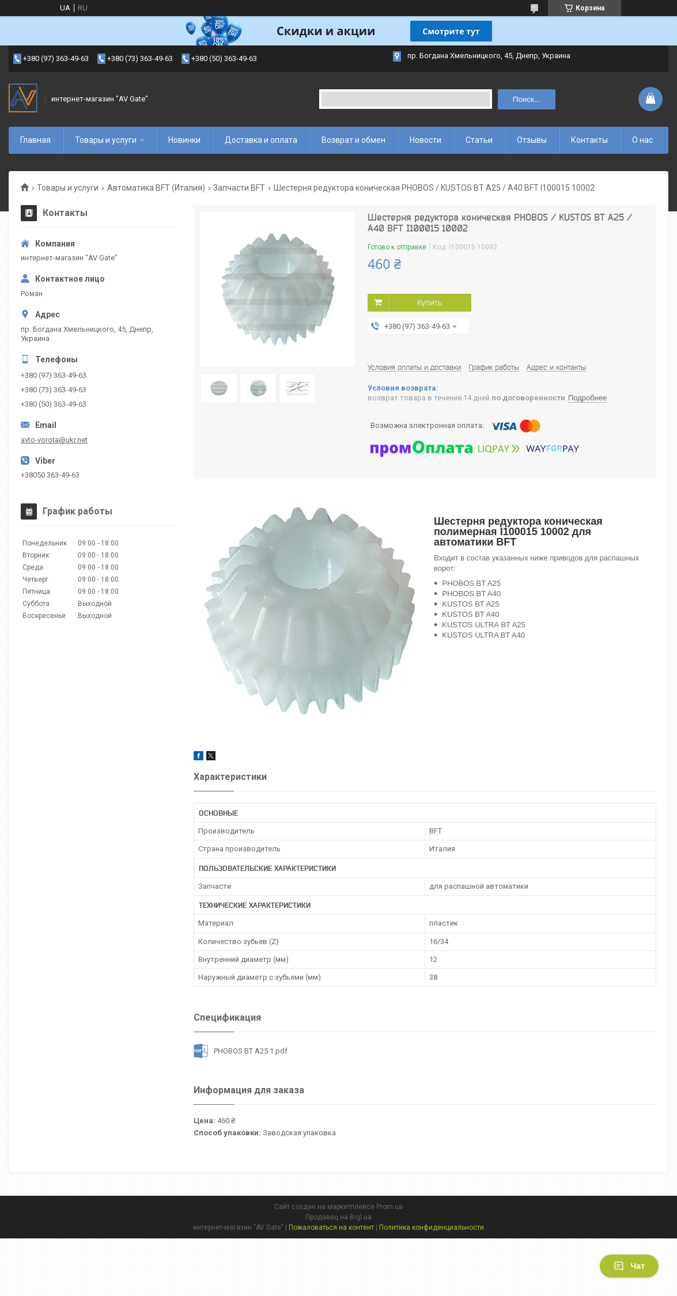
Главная (35, 140)
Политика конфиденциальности (431, 1227)
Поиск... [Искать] (526, 99)
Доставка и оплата (261, 140)
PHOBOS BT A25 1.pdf (251, 1051)
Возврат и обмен (353, 140)
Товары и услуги (106, 140)
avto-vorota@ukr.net (54, 439)
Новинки (184, 140)
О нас (642, 140)
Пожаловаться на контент (331, 1227)
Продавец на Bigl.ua (338, 1217)
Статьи (479, 140)
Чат (629, 1266)
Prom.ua (389, 1207)
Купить (429, 302)
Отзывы (532, 140)
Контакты (589, 140)
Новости (425, 140)
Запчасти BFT (239, 187)
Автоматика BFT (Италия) (156, 187)
